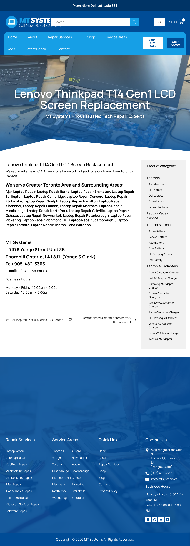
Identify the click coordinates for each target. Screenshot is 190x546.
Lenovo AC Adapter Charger (160, 325)
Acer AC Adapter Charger (164, 272)
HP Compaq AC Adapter (163, 318)
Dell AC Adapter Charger (163, 278)
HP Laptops (155, 190)
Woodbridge (60, 498)
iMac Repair (13, 484)
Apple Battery (157, 231)
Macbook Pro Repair (19, 478)
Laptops (153, 178)
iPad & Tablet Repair (19, 491)
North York (59, 491)
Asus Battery (156, 242)
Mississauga (60, 471)
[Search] (134, 22)
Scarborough (80, 471)
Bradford (78, 498)
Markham (58, 484)
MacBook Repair (16, 464)
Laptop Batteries (159, 224)
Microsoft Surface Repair (22, 504)
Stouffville (79, 491)
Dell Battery (155, 260)
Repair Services (109, 464)
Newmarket (79, 458)
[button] (159, 22)
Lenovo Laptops (158, 207)
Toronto (57, 464)
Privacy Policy (108, 491)
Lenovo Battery (158, 237)
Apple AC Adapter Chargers (159, 295)
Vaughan (58, 458)
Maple (76, 464)
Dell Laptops (156, 195)
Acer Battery (156, 248)
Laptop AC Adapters (162, 266)
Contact (104, 484)
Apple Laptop (156, 201)
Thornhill (58, 451)
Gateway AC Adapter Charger (161, 304)
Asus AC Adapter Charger (164, 312)
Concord (77, 478)
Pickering (78, 484)
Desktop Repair (16, 458)
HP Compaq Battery (160, 254)
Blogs (102, 478)
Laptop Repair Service (157, 215)
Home (103, 451)
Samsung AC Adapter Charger (161, 285)
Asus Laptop (156, 184)
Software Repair (16, 511)
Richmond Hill (61, 478)
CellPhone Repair (17, 498)
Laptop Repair (15, 451)
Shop (102, 471)
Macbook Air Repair (18, 471)
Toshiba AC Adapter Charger (160, 340)
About (103, 458)
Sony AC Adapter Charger (164, 333)
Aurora (76, 451)
